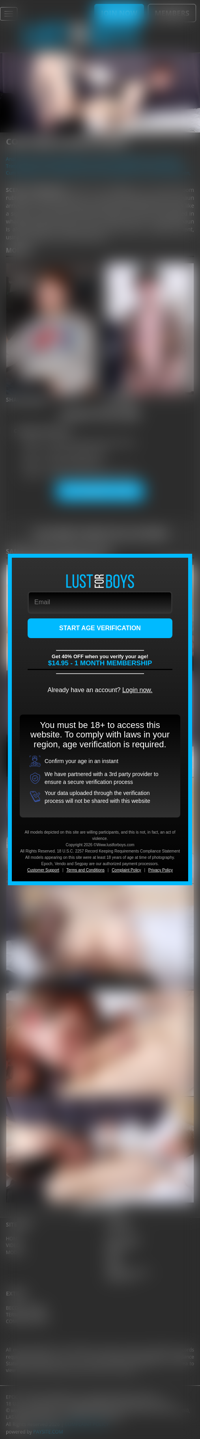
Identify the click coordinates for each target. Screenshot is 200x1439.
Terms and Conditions (85, 870)
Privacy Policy (160, 870)
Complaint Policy (126, 870)
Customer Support (43, 870)
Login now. (137, 690)
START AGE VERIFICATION (100, 628)
